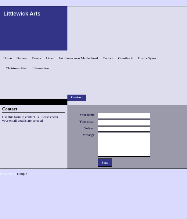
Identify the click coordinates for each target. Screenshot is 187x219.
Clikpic (22, 174)
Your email (87, 121)
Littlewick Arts (22, 14)
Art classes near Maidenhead (78, 58)
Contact (108, 58)
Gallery (21, 58)
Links (49, 58)
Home (7, 58)
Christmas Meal (16, 68)
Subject (89, 128)
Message (89, 135)
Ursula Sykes (147, 58)
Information (40, 68)
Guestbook (125, 58)
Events (36, 58)
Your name (87, 114)
